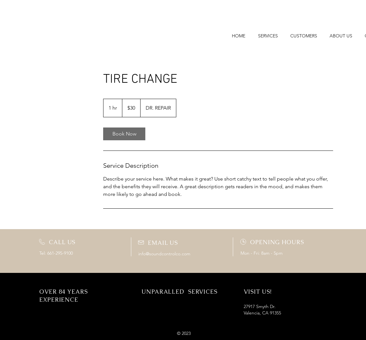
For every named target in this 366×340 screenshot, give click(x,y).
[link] (124, 134)
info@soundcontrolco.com (164, 254)
